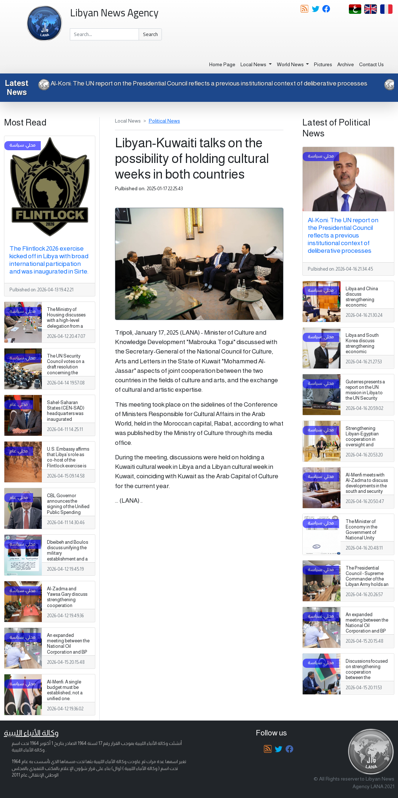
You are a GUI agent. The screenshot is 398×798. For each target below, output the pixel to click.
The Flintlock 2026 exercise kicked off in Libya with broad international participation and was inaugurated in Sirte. (48, 260)
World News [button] (291, 64)
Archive (345, 64)
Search (150, 34)
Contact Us (371, 64)
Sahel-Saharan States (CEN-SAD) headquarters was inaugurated (65, 411)
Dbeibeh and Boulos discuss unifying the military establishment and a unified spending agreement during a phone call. (67, 559)
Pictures (323, 64)
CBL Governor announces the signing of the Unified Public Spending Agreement (68, 506)
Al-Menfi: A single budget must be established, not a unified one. (65, 690)
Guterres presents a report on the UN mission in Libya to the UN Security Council (365, 392)
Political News (164, 121)
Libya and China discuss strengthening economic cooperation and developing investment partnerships (363, 308)
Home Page (222, 64)
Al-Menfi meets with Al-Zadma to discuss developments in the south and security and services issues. (367, 485)
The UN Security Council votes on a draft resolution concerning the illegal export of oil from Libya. (65, 370)
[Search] (104, 34)
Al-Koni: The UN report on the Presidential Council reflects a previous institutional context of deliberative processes (202, 83)
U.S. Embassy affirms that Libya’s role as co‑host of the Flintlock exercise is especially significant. (68, 463)
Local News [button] (253, 64)
